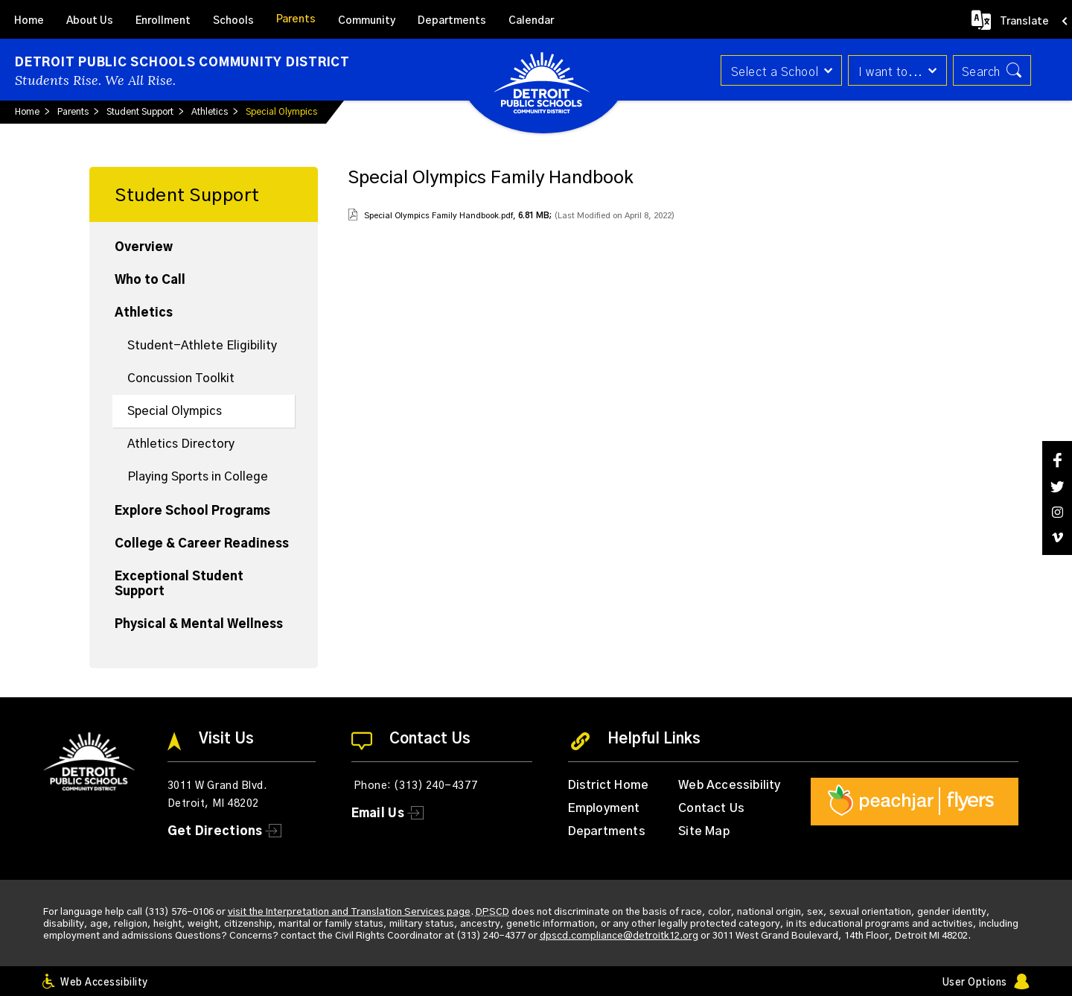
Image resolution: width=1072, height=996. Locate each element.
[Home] (29, 19)
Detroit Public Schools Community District (182, 63)
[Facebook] (1057, 460)
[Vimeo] (1057, 537)
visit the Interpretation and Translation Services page (349, 912)
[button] (779, 70)
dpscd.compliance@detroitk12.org (619, 936)
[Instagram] (1057, 512)
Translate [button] (1024, 21)
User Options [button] (974, 983)
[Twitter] (1057, 486)
